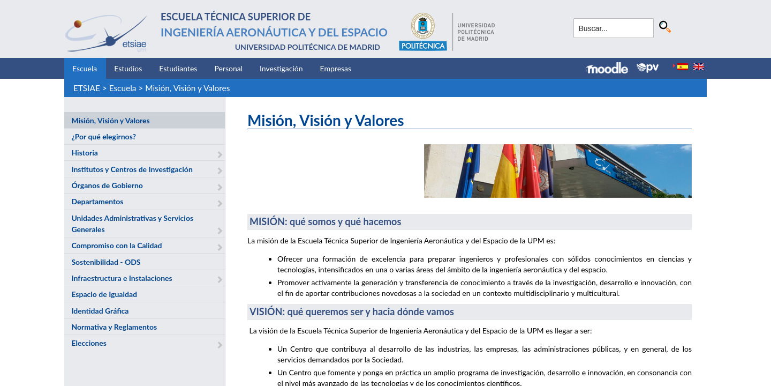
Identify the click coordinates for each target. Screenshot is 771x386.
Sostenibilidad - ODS (105, 261)
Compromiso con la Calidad (116, 245)
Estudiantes (178, 68)
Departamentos (97, 201)
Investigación (281, 68)
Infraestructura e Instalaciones (121, 278)
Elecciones (88, 342)
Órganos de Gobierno (106, 185)
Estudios (128, 68)
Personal (228, 68)
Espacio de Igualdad (104, 294)
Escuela (84, 68)
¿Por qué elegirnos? (103, 136)
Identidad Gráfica (99, 310)
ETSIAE (86, 88)
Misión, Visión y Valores (187, 88)
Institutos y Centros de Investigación (131, 169)
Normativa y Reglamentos (114, 326)
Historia (84, 152)
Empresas (336, 68)
